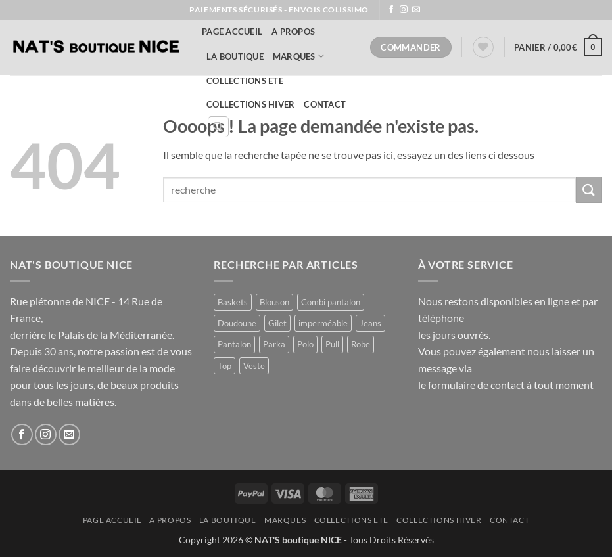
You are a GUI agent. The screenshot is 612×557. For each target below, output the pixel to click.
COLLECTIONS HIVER (250, 104)
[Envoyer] (589, 189)
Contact (325, 104)
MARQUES (298, 56)
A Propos (293, 31)
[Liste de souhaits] (483, 47)
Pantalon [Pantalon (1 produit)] (234, 344)
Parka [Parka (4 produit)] (274, 344)
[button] (558, 47)
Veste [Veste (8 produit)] (254, 366)
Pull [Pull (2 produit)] (332, 344)
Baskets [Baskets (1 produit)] (233, 302)
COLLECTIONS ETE (244, 81)
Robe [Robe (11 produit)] (360, 344)
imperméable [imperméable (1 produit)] (323, 323)
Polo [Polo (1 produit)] (305, 344)
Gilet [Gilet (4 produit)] (277, 323)
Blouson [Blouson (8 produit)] (274, 302)
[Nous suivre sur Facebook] (391, 9)
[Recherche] (218, 126)
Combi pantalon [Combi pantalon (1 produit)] (330, 302)
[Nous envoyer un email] (416, 9)
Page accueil (232, 31)
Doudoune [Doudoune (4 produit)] (237, 323)
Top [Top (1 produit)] (224, 366)
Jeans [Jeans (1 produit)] (370, 323)
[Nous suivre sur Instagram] (404, 9)
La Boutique (235, 56)
